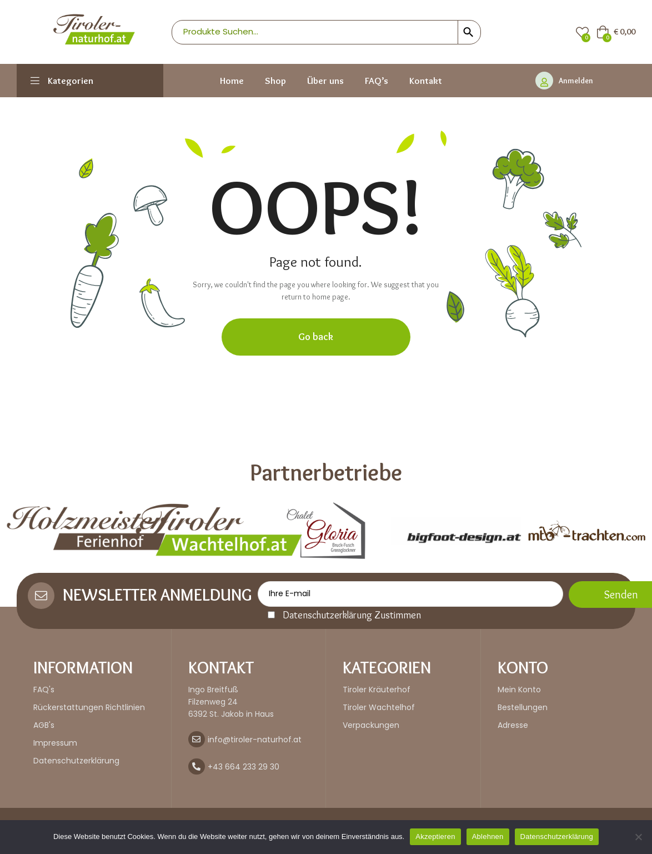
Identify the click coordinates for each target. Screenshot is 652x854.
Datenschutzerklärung (556, 836)
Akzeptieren (435, 836)
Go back (315, 337)
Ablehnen (488, 836)
